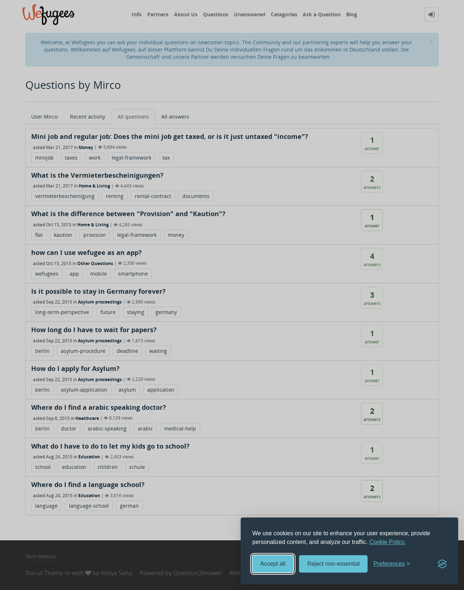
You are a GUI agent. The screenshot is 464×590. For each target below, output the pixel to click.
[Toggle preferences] (391, 564)
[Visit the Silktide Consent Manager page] (442, 564)
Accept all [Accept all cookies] (272, 564)
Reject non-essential (333, 564)
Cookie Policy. (387, 542)
